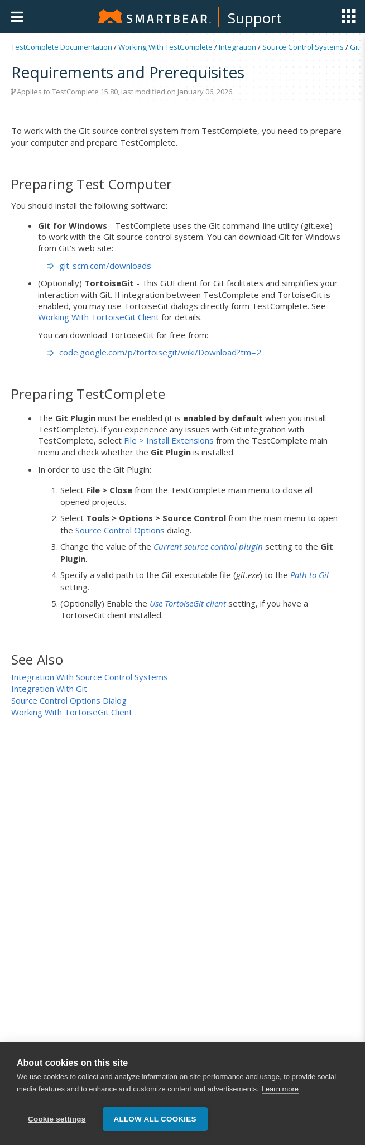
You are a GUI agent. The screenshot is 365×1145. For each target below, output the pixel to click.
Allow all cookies (155, 1119)
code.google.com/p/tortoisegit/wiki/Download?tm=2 (160, 352)
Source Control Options (120, 530)
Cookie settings (57, 1119)
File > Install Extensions (169, 440)
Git (354, 47)
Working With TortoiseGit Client (98, 317)
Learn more (280, 1089)
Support (255, 18)
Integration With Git (49, 688)
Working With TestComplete (165, 47)
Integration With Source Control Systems (89, 676)
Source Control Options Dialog (69, 700)
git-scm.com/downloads (105, 265)
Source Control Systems (303, 47)
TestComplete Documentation (61, 47)
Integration (237, 47)
